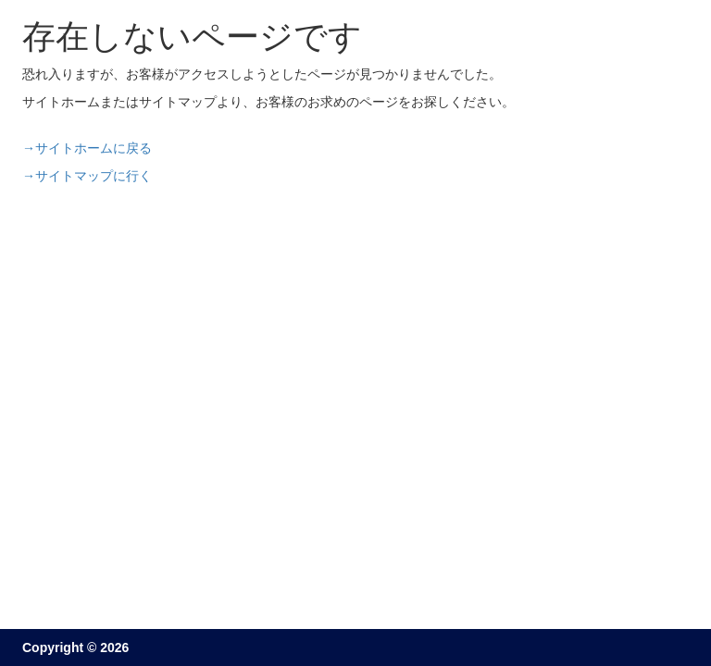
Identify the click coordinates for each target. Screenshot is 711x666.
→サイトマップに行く (87, 175)
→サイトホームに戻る (87, 148)
